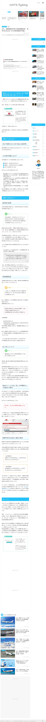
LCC (39, 128)
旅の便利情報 (39, 140)
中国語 (39, 134)
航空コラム (39, 155)
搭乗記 (39, 137)
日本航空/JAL (4, 26)
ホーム (38, 2)
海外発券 (39, 152)
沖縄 (39, 143)
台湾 (39, 142)
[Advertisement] (15, 48)
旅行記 (39, 146)
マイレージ (39, 131)
